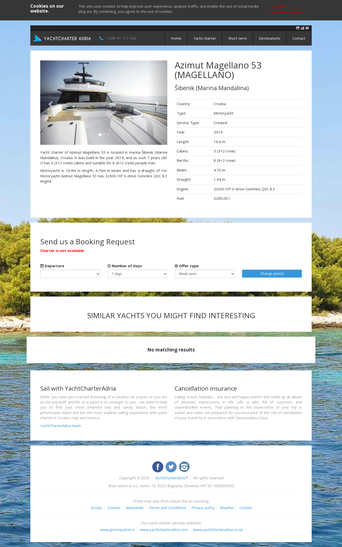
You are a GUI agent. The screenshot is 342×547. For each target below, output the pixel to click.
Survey (96, 507)
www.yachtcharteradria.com (163, 529)
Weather (227, 507)
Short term (237, 38)
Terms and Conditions (167, 507)
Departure (52, 265)
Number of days (125, 265)
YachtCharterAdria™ (171, 477)
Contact (298, 38)
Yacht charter (204, 38)
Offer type (187, 265)
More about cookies (286, 12)
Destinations (269, 38)
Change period (272, 273)
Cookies (113, 507)
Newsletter (134, 507)
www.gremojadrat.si (117, 529)
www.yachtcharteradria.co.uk (218, 529)
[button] (49, 102)
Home (176, 38)
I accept (278, 6)
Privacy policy (202, 507)
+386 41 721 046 (121, 38)
